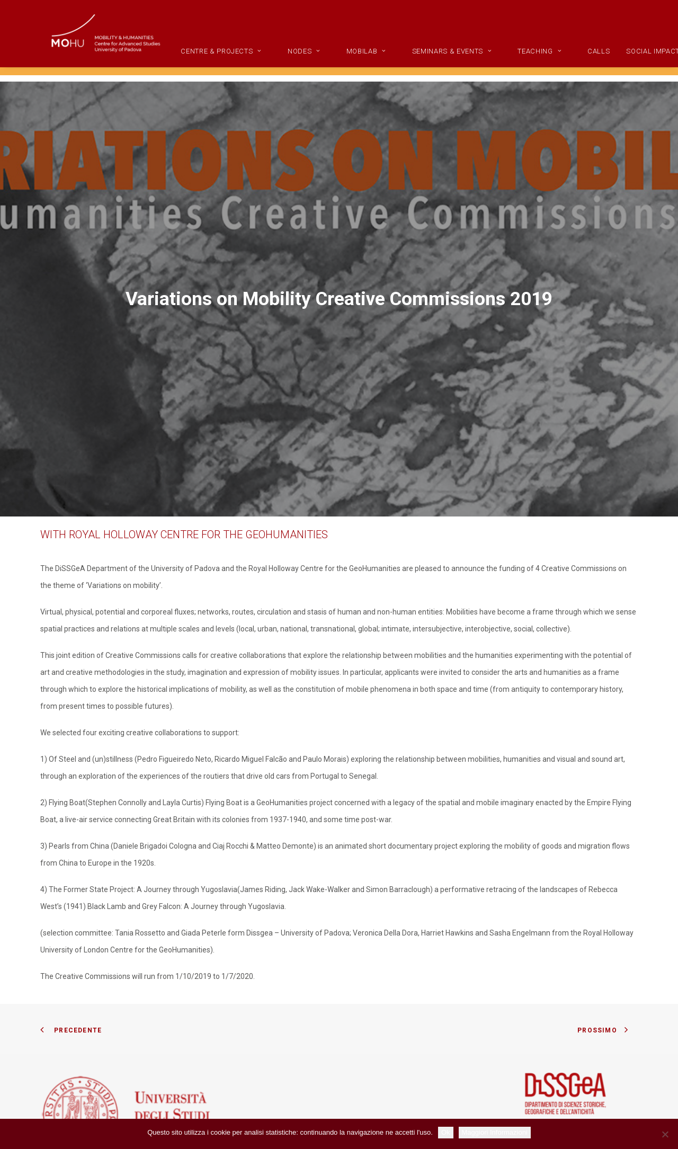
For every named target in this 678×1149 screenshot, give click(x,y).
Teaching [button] (572, 59)
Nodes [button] (336, 59)
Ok (445, 1132)
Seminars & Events (484, 59)
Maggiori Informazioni (495, 1132)
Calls (631, 59)
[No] (664, 1134)
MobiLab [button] (398, 59)
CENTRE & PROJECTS (253, 59)
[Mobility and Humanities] (117, 40)
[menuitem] (262, 58)
